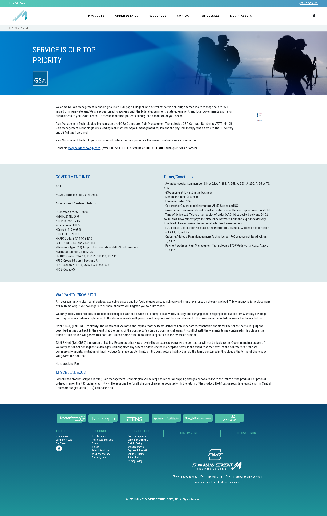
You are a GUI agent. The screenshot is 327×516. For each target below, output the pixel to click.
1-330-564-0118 (214, 476)
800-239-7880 (155, 148)
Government (189, 433)
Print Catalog (308, 3)
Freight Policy (135, 443)
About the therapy (101, 453)
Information (62, 436)
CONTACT (184, 15)
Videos (95, 447)
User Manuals (99, 436)
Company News (64, 439)
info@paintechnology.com (247, 476)
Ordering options (137, 436)
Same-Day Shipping (138, 439)
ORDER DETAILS (126, 15)
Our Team (61, 443)
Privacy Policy (135, 461)
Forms (95, 443)
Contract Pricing (136, 453)
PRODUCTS (96, 15)
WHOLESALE (210, 15)
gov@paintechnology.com (84, 148)
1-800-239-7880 (189, 476)
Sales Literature (100, 450)
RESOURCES (157, 15)
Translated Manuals (102, 439)
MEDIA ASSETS (241, 15)
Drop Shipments (136, 447)
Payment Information (138, 450)
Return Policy (134, 457)
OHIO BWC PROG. (245, 433)
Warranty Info (99, 457)
